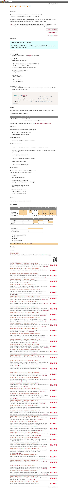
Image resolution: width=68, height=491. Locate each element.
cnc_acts (12, 24)
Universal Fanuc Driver (53, 32)
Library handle (30, 55)
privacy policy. (45, 254)
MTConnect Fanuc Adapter (52, 29)
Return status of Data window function (42, 123)
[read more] (28, 270)
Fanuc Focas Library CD (53, 35)
